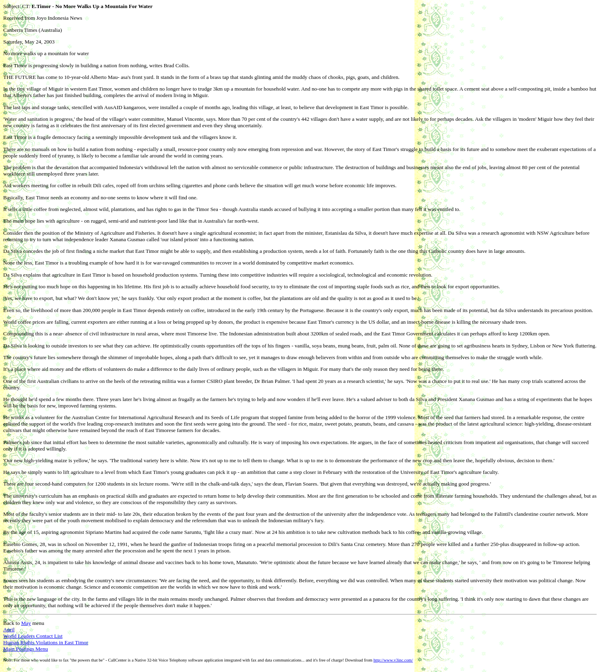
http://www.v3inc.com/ (393, 660)
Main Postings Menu (25, 649)
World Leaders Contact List (32, 636)
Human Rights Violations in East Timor (45, 642)
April (8, 630)
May (26, 623)
